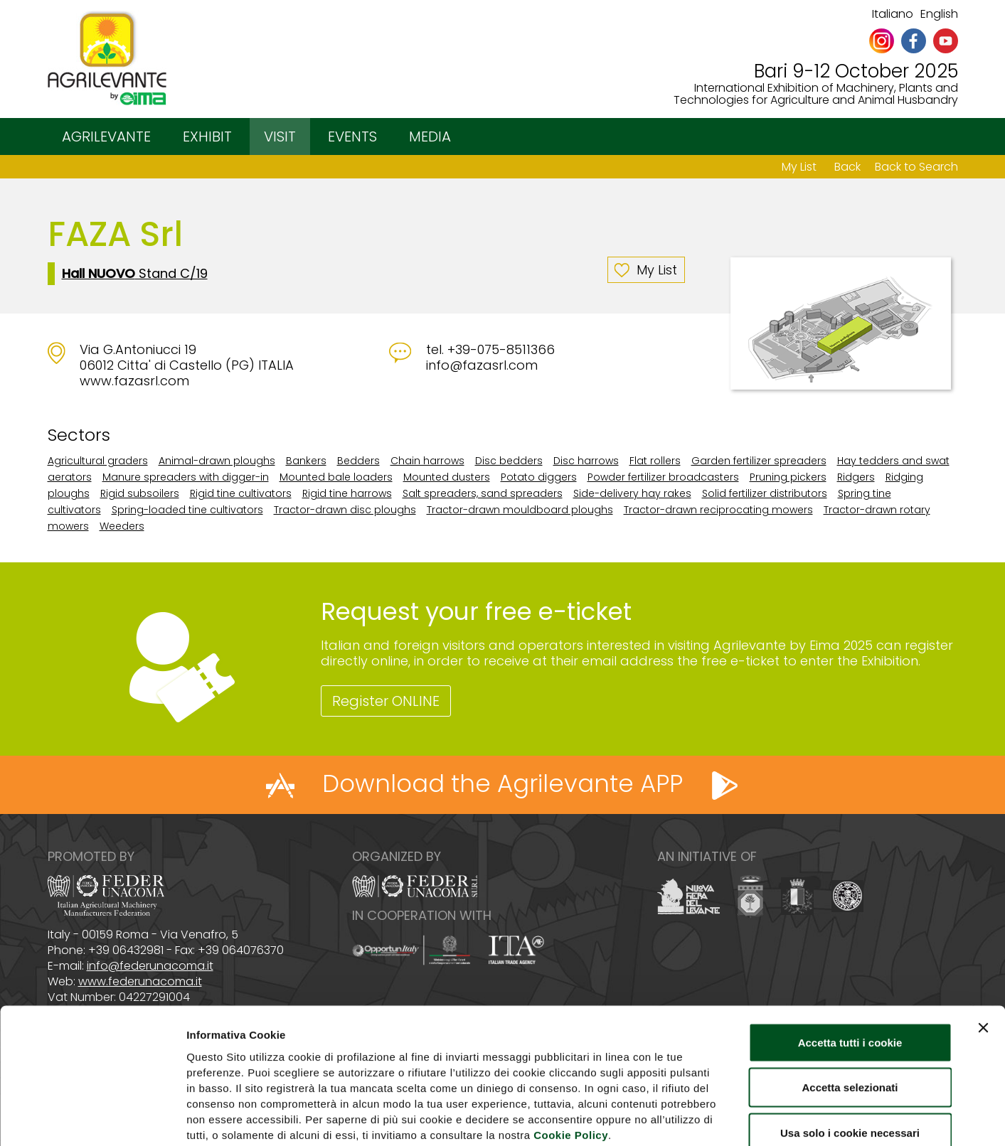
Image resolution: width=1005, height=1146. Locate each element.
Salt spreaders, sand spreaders (483, 493)
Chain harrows (427, 461)
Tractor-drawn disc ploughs (345, 510)
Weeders (122, 526)
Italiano (892, 14)
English (939, 14)
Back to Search (916, 167)
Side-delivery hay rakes (632, 493)
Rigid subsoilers (139, 493)
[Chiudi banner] (983, 948)
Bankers (306, 461)
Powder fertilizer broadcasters (663, 477)
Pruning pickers (788, 477)
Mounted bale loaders (336, 477)
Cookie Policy (570, 1055)
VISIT (280, 136)
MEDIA (430, 136)
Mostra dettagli (748, 1118)
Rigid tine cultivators (241, 493)
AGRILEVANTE (106, 136)
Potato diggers (539, 477)
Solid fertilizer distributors (764, 493)
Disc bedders (509, 461)
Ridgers (856, 477)
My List (799, 167)
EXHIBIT (207, 136)
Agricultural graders (98, 461)
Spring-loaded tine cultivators (187, 510)
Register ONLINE (386, 701)
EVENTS (352, 136)
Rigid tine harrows (347, 493)
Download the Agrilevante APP (502, 783)
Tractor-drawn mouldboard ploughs (520, 510)
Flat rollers (655, 461)
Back (847, 167)
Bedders (358, 461)
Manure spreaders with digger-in (185, 477)
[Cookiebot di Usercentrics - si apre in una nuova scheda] (92, 1118)
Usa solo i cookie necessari (850, 1053)
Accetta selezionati (850, 1008)
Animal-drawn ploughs (217, 461)
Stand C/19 (135, 274)
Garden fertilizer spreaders (758, 461)
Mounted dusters (446, 477)
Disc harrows (586, 461)
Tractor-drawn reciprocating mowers (718, 510)
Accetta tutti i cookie (850, 963)
